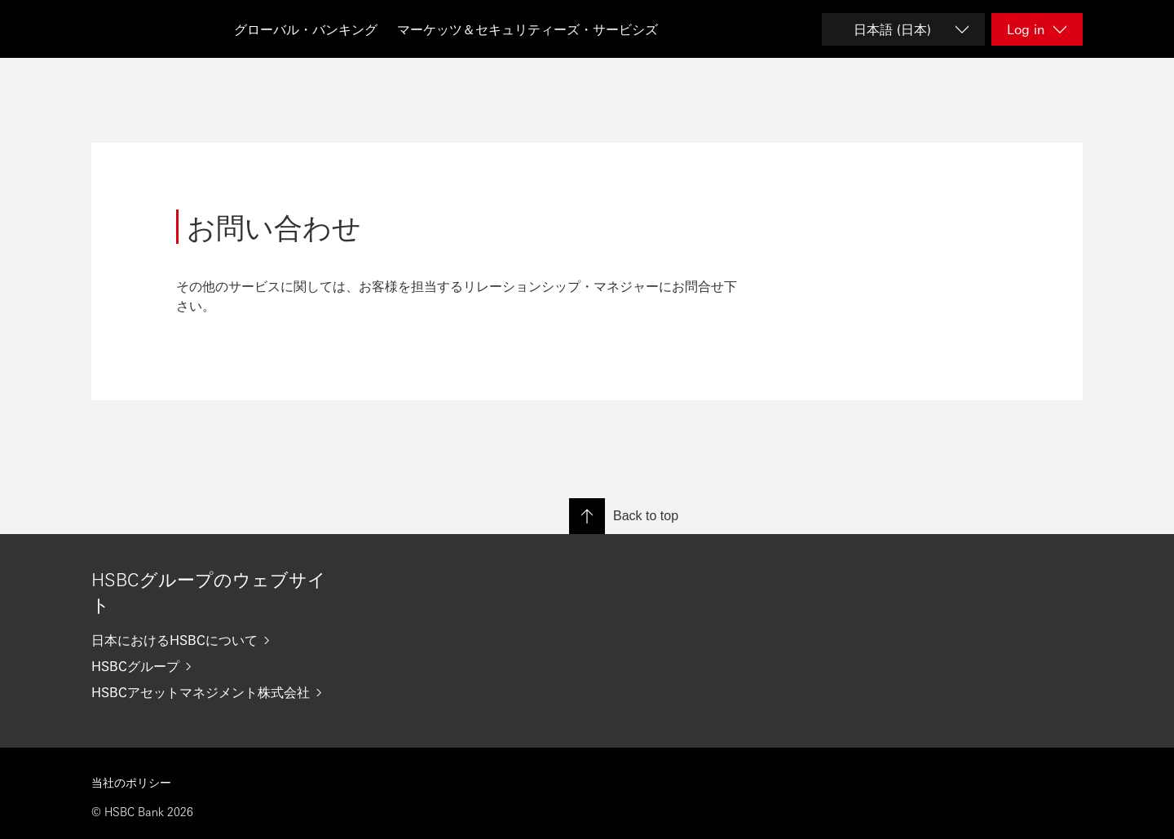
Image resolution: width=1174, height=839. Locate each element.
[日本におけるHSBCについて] (215, 640)
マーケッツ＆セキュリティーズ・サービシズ (527, 29)
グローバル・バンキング (305, 29)
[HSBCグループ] (215, 666)
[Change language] (903, 29)
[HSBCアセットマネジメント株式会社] (215, 692)
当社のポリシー (131, 782)
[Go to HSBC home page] (132, 29)
